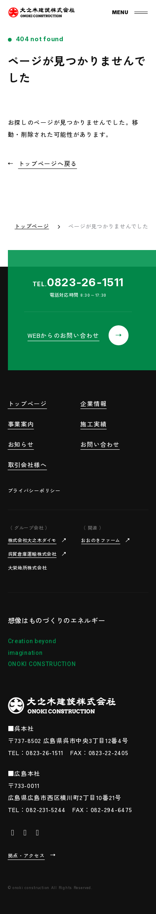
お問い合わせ (99, 444)
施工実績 (93, 423)
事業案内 (21, 423)
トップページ (32, 226)
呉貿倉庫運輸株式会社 (32, 553)
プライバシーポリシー (34, 490)
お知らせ (21, 444)
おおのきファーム (100, 540)
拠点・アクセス (26, 855)
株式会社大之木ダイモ (32, 540)
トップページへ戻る (47, 163)
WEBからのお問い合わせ (63, 335)
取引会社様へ (27, 464)
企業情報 (93, 403)
